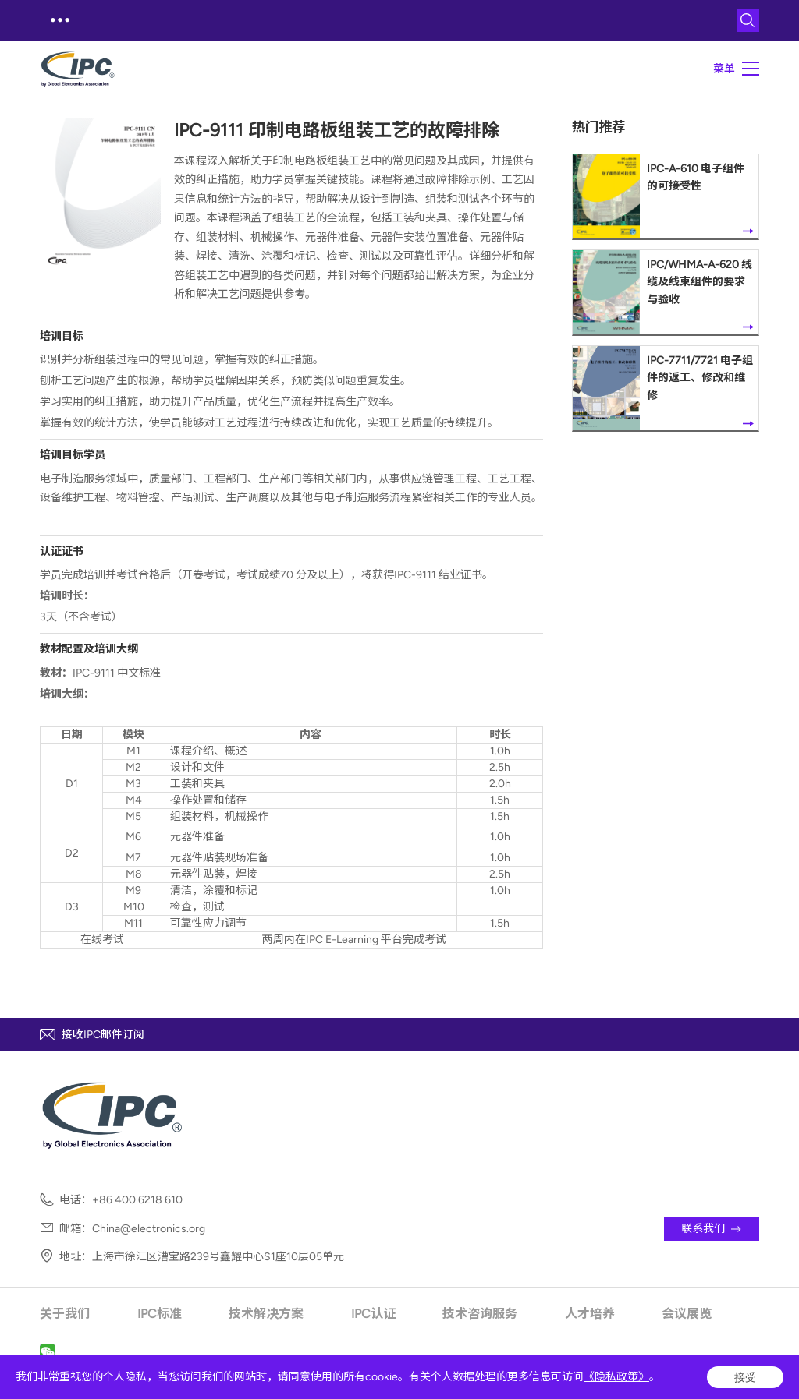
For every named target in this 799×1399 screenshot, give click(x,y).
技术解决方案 (266, 1313)
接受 (745, 1377)
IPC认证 (373, 1313)
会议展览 (687, 1313)
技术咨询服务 (479, 1313)
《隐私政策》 (616, 1376)
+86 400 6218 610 (137, 1200)
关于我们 (65, 1313)
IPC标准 (159, 1313)
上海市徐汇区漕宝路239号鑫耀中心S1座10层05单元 (218, 1257)
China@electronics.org (148, 1229)
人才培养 (590, 1313)
